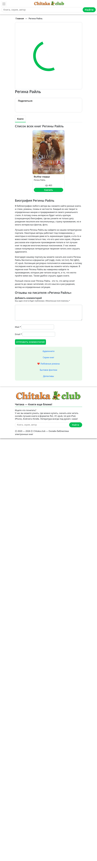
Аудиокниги (49, 351)
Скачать (48, 189)
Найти (89, 9)
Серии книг (48, 357)
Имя (18, 327)
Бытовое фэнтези (48, 369)
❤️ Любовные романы (48, 363)
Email (18, 334)
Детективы (48, 376)
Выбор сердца (42, 177)
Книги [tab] (20, 118)
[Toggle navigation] (4, 4)
